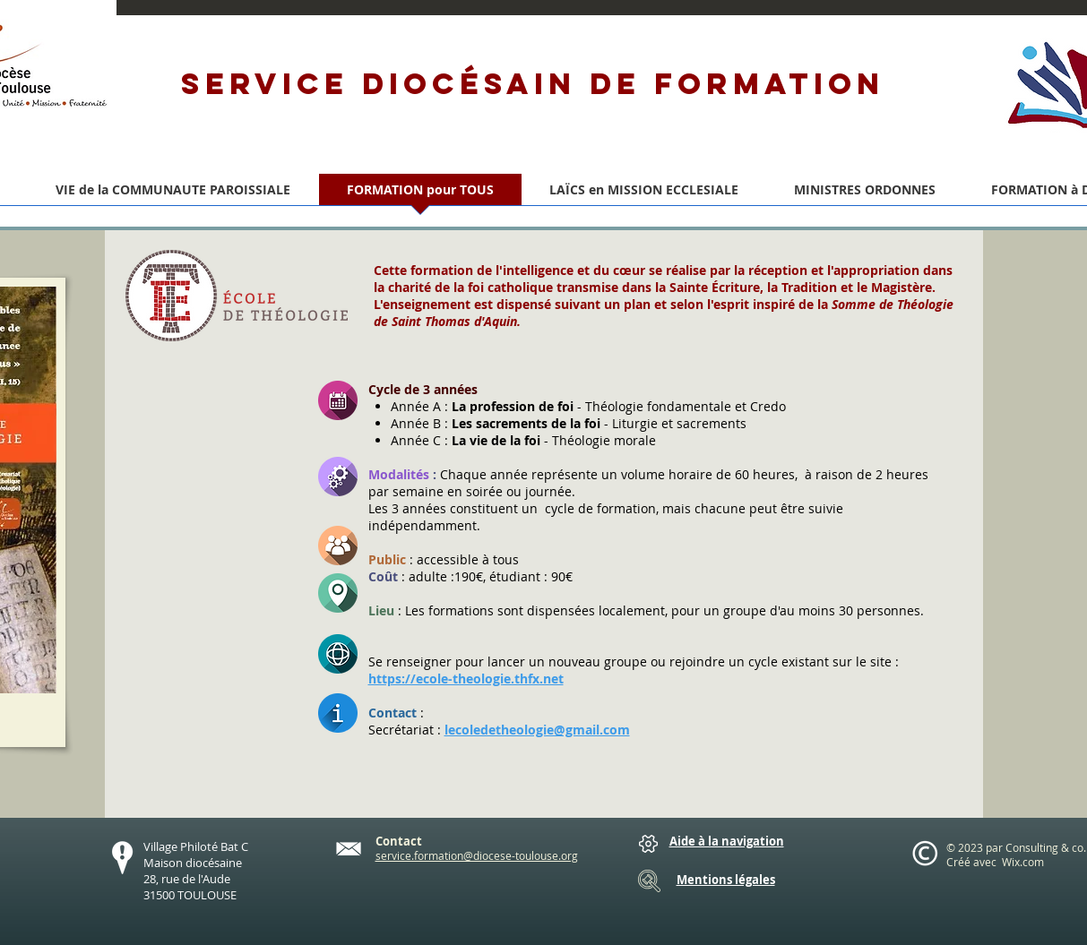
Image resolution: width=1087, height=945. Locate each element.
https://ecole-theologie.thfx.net (466, 678)
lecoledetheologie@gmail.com (537, 729)
